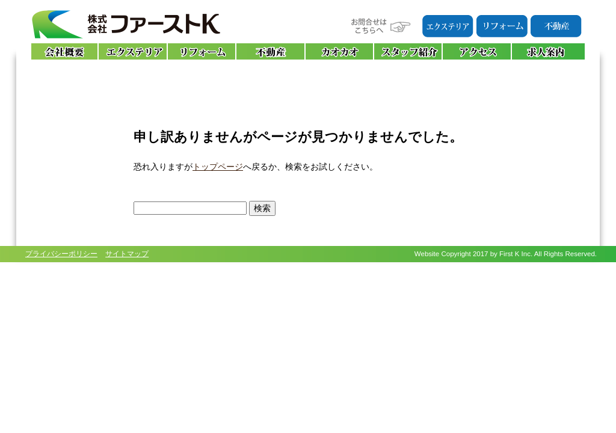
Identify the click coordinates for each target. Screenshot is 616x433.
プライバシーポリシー (61, 253)
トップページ (217, 166)
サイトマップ (127, 253)
